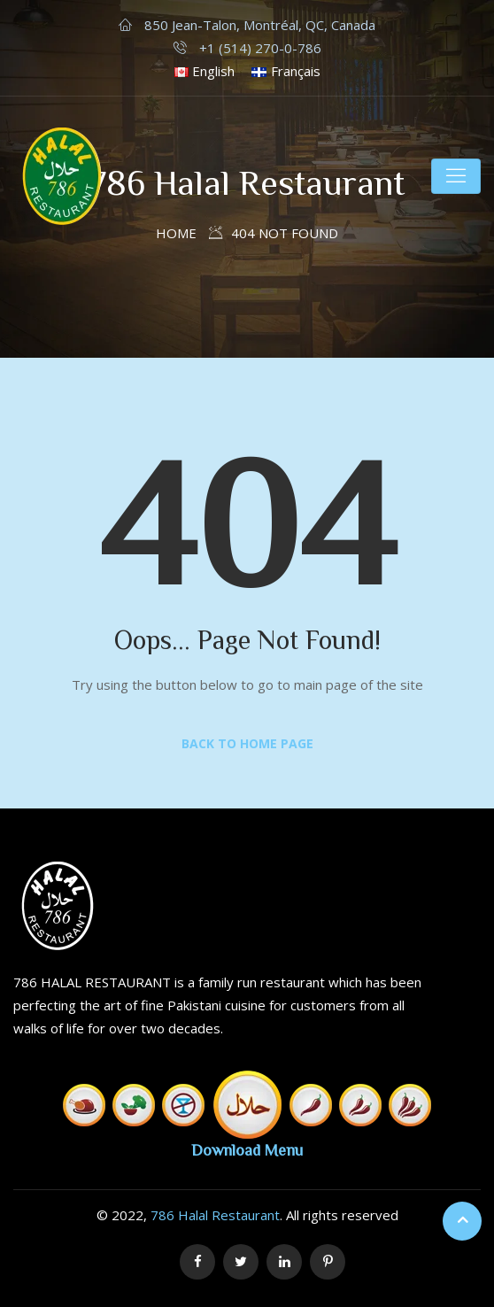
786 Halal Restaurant (215, 1215)
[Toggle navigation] (456, 176)
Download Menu (247, 1149)
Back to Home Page (247, 743)
